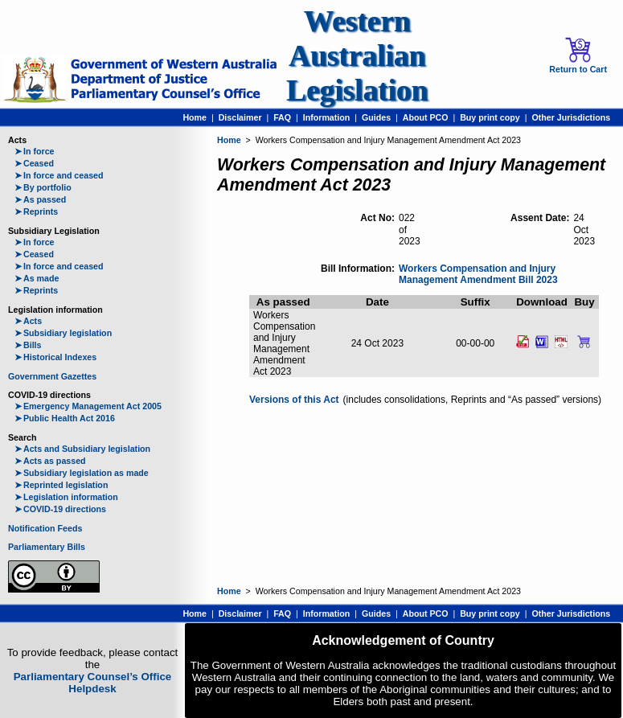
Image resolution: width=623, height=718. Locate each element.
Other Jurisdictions (570, 117)
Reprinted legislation (61, 485)
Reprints (36, 211)
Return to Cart (578, 55)
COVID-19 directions (60, 509)
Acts (28, 321)
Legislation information (66, 497)
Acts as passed (50, 461)
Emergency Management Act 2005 (88, 406)
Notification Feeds (45, 528)
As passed (40, 199)
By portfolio (43, 187)
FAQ (282, 117)
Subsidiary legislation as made (81, 473)
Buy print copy (490, 117)
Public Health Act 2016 (64, 418)
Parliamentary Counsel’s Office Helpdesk (93, 683)
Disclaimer (240, 117)
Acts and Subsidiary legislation (82, 448)
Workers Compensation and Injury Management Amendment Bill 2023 (478, 274)
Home (194, 117)
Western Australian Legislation (357, 56)
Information (326, 117)
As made (36, 278)
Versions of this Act (294, 399)
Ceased (34, 163)
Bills (28, 345)
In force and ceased (59, 175)
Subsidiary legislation (63, 333)
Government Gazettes (52, 376)
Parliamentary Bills (46, 547)
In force (34, 151)
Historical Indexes (55, 357)
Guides (376, 117)
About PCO (426, 117)
